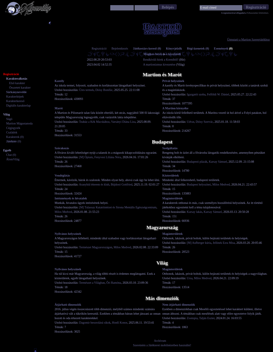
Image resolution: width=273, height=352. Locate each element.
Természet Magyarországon (95, 247)
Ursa (189, 278)
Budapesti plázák (197, 161)
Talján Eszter (207, 318)
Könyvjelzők (174, 48)
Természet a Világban (92, 282)
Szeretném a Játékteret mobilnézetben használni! (162, 345)
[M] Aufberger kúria (199, 242)
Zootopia (192, 318)
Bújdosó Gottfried (121, 184)
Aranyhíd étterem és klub (94, 184)
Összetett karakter (20, 87)
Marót (59, 108)
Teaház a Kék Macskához (94, 121)
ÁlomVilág (12, 159)
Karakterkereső (15, 101)
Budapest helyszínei (199, 184)
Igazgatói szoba (196, 94)
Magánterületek (172, 198)
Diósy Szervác (204, 121)
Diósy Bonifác (104, 90)
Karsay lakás (194, 211)
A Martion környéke (175, 108)
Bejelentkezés (120, 48)
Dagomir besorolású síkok (94, 322)
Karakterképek (15, 96)
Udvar (190, 121)
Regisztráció (99, 48)
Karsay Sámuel (218, 161)
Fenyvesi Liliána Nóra (107, 157)
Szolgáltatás (170, 148)
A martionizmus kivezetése (159, 64)
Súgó (9, 119)
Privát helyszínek (173, 81)
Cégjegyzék (13, 128)
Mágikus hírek (152, 54)
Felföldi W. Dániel (218, 94)
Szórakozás (62, 148)
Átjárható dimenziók (68, 304)
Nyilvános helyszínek (68, 233)
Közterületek (170, 175)
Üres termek (86, 90)
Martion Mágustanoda (19, 123)
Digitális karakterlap (18, 105)
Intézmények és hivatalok (71, 198)
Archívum (160, 340)
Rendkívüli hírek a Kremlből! (161, 59)
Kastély (59, 81)
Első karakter (17, 83)
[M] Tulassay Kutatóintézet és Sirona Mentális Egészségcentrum (117, 207)
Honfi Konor (119, 322)
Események (223, 48)
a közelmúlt (173, 54)
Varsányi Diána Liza (123, 121)
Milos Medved (221, 184)
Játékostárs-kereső (147, 48)
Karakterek (12, 137)
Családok (11, 132)
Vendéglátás (62, 175)
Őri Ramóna (113, 282)
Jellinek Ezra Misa (224, 242)
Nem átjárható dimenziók (178, 304)
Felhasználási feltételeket (257, 13)
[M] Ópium (86, 157)
